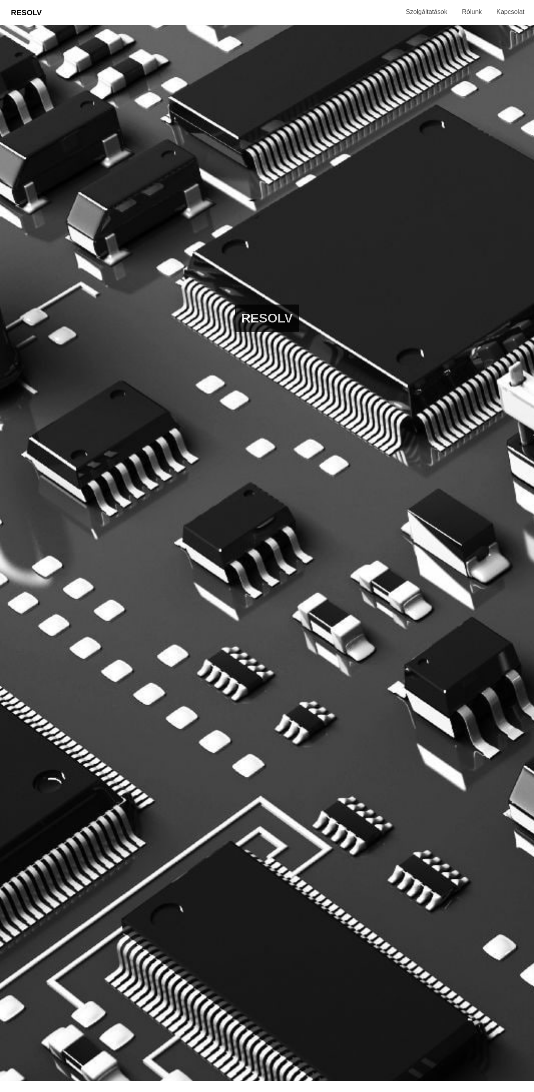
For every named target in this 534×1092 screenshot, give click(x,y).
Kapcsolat (510, 11)
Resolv (26, 12)
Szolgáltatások (426, 11)
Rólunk (472, 11)
